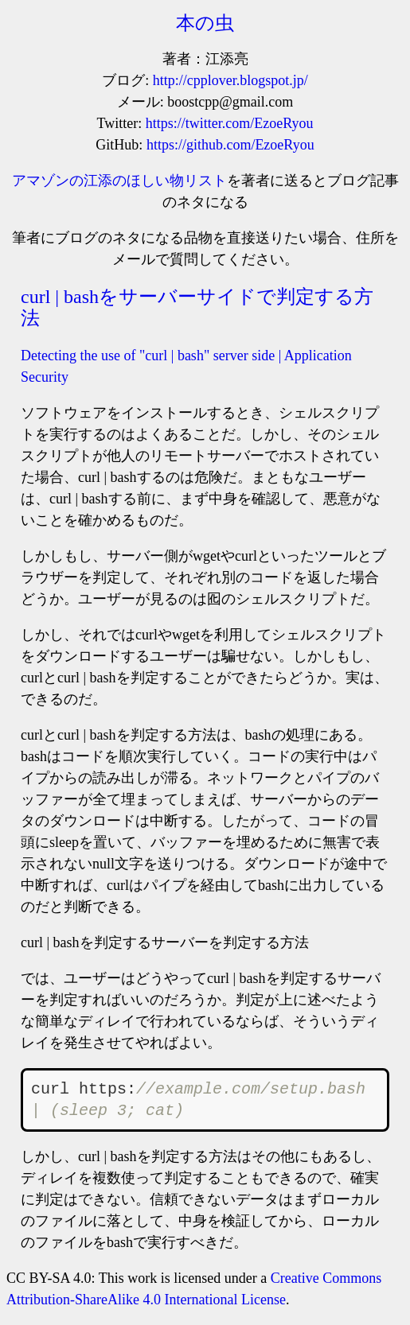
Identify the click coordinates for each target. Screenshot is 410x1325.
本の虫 (205, 23)
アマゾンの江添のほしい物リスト (119, 180)
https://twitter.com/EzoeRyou (230, 123)
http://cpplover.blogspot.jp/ (230, 80)
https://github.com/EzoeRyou (230, 145)
